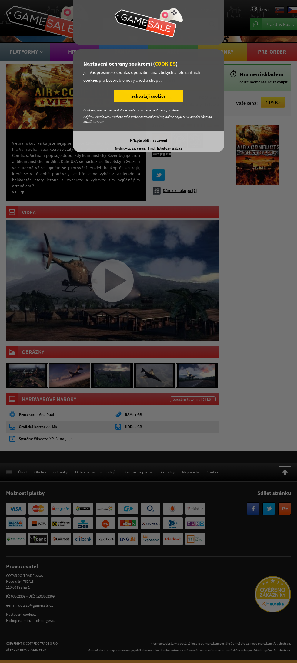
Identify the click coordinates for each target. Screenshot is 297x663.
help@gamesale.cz (169, 148)
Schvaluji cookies (148, 96)
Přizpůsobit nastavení (148, 140)
